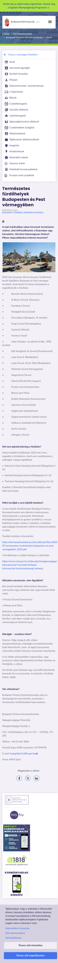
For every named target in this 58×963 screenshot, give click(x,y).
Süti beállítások (13, 938)
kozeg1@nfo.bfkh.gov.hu (24, 753)
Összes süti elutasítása (30, 945)
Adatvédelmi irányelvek (17, 928)
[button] (3, 221)
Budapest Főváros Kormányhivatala (24, 37)
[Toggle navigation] (50, 22)
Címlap (6, 34)
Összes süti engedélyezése (30, 955)
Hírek (49, 37)
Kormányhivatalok (20, 22)
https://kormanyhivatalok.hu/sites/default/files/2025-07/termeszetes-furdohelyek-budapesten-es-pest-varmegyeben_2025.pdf (30, 546)
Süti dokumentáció (15, 933)
